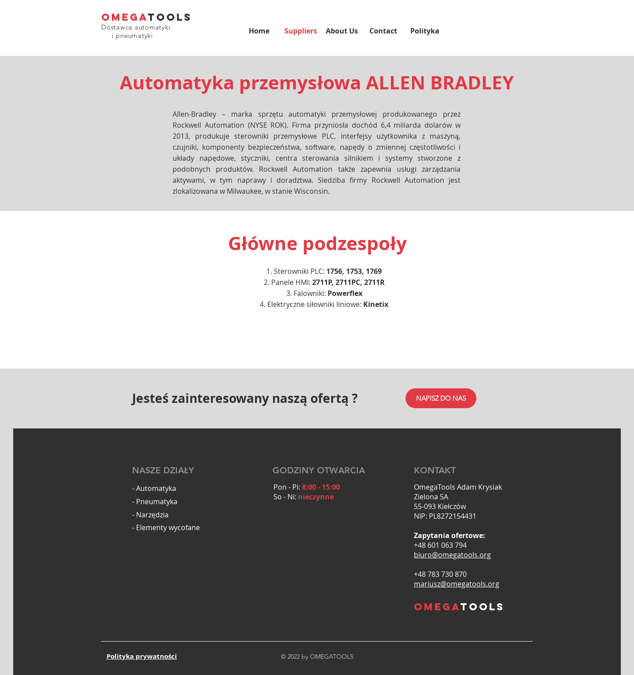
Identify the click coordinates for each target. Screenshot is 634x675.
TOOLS (170, 17)
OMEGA (124, 17)
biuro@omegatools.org (452, 555)
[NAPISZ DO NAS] (440, 398)
